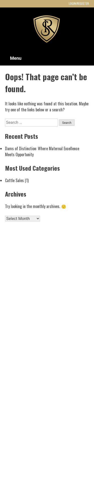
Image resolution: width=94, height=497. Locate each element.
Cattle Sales (14, 180)
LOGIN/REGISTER (79, 3)
